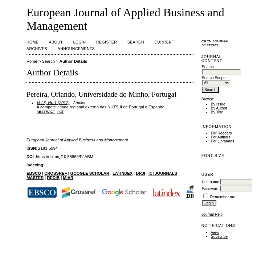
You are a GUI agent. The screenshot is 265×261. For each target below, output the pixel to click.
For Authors (221, 137)
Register (106, 42)
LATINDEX (122, 173)
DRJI (140, 173)
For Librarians (222, 141)
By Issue (218, 104)
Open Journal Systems (215, 43)
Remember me (222, 197)
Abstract (46, 111)
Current (164, 42)
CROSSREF (55, 173)
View (215, 233)
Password (210, 189)
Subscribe (219, 237)
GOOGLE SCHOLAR (89, 173)
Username (210, 182)
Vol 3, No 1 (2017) (53, 102)
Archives (36, 49)
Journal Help (212, 214)
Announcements (76, 49)
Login (79, 42)
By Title (217, 112)
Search (135, 42)
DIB (56, 177)
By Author (219, 108)
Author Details (73, 61)
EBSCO (33, 173)
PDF (60, 111)
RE (50, 177)
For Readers (221, 133)
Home (32, 42)
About (56, 42)
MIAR (68, 177)
